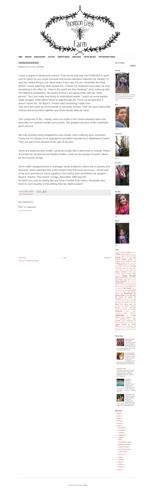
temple (128, 319)
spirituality (25, 194)
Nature (127, 299)
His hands (133, 279)
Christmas (117, 261)
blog (122, 257)
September (122, 435)
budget (130, 257)
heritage (120, 279)
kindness (124, 286)
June (120, 459)
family (134, 266)
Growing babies (131, 273)
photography (121, 302)
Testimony (123, 320)
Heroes (124, 279)
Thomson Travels (63, 57)
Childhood (117, 259)
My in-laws (133, 295)
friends (131, 270)
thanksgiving (130, 320)
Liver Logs (117, 290)
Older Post (107, 257)
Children (124, 259)
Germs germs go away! (124, 442)
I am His (126, 283)
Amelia (117, 254)
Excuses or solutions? (128, 380)
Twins (117, 326)
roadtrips (117, 309)
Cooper (117, 263)
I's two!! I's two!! (122, 451)
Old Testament (122, 300)
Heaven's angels (123, 277)
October (121, 432)
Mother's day (119, 293)
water (116, 327)
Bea (132, 256)
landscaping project (131, 286)
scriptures (127, 311)
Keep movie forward (123, 284)
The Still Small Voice (130, 322)
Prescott (127, 306)
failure (128, 266)
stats (128, 315)
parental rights (129, 300)
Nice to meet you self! (124, 449)
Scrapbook (118, 311)
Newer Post (22, 257)
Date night (133, 263)
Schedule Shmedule (123, 447)
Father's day (125, 268)
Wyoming (131, 329)
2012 (118, 425)
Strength (31, 194)
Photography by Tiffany (107, 57)
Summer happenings (126, 317)
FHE (120, 270)
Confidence (128, 261)
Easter (120, 265)
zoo (116, 331)
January (121, 467)
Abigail (128, 252)
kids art (119, 286)
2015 (118, 418)
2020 (118, 413)
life (121, 288)
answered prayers (124, 254)
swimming (122, 319)
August (121, 437)
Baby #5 (123, 256)
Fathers (117, 270)
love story (122, 290)
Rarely (120, 439)
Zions (134, 329)
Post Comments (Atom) (32, 260)
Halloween (117, 276)
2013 (118, 423)
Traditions (117, 324)
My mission (119, 297)
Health (117, 277)
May (120, 462)
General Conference (121, 272)
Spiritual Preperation (129, 313)
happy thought (129, 276)
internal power (132, 283)
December (122, 427)
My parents (128, 297)
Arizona (131, 254)
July (120, 457)
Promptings (124, 307)
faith (131, 266)
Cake (134, 258)
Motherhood (128, 294)
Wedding (128, 327)
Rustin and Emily (123, 309)
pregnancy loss (119, 306)
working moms (124, 329)
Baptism (128, 256)
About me (28, 57)
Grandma (117, 273)
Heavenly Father (132, 277)
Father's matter (132, 268)
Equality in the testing (124, 444)
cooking (134, 261)
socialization (118, 313)
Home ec (133, 281)
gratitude (123, 273)
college (122, 261)
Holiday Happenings (121, 281)
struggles (117, 317)
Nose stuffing (133, 299)
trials (129, 324)
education (125, 265)
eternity (124, 266)
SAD (129, 309)
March (126, 290)
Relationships (132, 307)
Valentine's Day (132, 326)
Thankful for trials (121, 368)
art (120, 256)
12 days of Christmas (120, 252)
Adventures (133, 252)
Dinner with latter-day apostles (130, 340)
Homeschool (76, 57)
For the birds (125, 270)
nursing (116, 300)
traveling (123, 324)
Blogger (85, 485)
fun (135, 270)
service (134, 311)
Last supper (118, 288)
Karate (116, 284)
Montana (133, 292)
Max (134, 290)
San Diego (133, 309)
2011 (118, 470)
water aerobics (121, 327)
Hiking (128, 279)
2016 (118, 416)
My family (127, 295)
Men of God (118, 292)
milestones (124, 292)
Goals (130, 271)
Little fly (134, 288)
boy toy (126, 257)
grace (134, 271)
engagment (120, 266)
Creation (128, 263)
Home (20, 57)
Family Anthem (118, 268)
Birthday (118, 258)
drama (116, 265)
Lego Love (51, 57)
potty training (124, 304)
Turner (133, 324)
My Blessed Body (39, 57)
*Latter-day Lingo (90, 57)
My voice (124, 299)
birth (135, 256)
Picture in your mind (130, 302)
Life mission (127, 288)
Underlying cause (123, 326)
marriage (130, 290)
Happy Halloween (130, 395)
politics (117, 304)
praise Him (132, 304)
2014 (118, 421)
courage (123, 263)
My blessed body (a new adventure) (130, 353)
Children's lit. (132, 259)
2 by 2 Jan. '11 (122, 454)
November (122, 430)
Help (116, 279)
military (129, 292)
